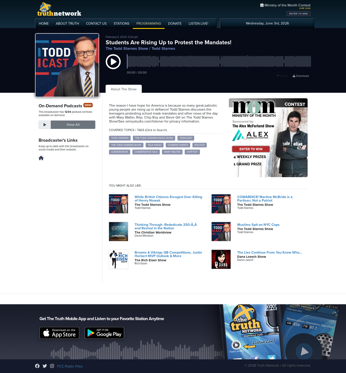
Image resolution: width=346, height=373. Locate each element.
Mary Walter (172, 151)
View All (73, 124)
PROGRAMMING (148, 24)
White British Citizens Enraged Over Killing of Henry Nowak (168, 199)
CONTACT (96, 24)
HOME (44, 24)
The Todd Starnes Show (127, 48)
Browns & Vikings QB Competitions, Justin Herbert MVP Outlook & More (168, 254)
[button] (113, 66)
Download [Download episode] (301, 76)
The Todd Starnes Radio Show (154, 138)
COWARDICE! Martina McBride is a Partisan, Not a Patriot (265, 199)
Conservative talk (146, 151)
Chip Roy (192, 151)
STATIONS (121, 24)
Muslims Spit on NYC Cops (258, 225)
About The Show (124, 89)
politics (200, 145)
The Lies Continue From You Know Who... (269, 252)
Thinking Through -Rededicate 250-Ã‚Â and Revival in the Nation (167, 226)
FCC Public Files (70, 366)
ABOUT (67, 24)
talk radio (154, 145)
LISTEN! (198, 24)
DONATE (175, 24)
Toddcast (186, 138)
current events (178, 145)
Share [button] (281, 76)
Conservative (119, 151)
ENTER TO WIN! (298, 13)
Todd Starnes (119, 138)
